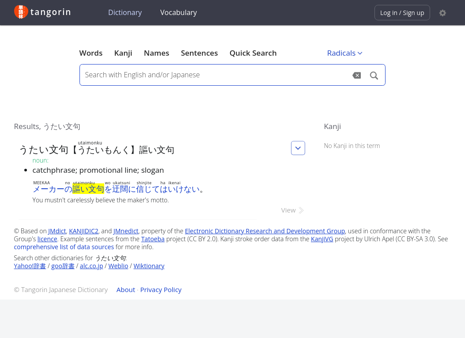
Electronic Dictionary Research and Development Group (265, 231)
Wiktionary (148, 266)
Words (91, 53)
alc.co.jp (91, 266)
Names (156, 53)
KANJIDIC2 (83, 231)
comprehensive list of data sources (64, 247)
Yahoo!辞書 (30, 266)
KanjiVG (322, 239)
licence (47, 239)
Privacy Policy (160, 289)
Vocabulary (178, 12)
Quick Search (253, 53)
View (293, 209)
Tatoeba (153, 239)
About (126, 289)
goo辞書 (62, 266)
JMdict (57, 231)
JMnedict (126, 231)
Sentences (199, 53)
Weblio (119, 266)
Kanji (123, 53)
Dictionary (125, 12)
